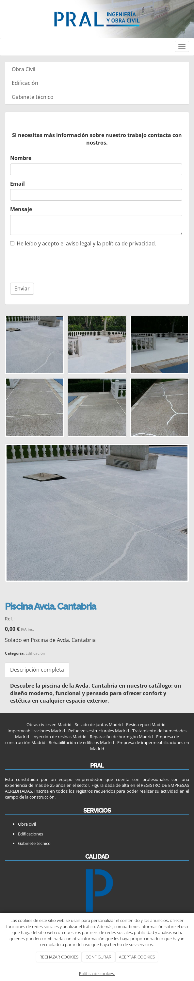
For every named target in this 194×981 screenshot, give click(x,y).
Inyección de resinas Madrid (59, 737)
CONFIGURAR (98, 957)
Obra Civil (23, 69)
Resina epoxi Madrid (146, 724)
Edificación (25, 82)
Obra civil (27, 824)
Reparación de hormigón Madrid (121, 737)
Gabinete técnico (33, 97)
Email (17, 183)
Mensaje (21, 209)
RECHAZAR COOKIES (59, 957)
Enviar (22, 288)
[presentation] (51, 263)
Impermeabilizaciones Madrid (36, 731)
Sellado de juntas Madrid (99, 724)
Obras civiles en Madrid (49, 724)
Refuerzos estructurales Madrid (98, 731)
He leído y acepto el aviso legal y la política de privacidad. (83, 243)
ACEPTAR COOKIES (137, 957)
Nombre (20, 158)
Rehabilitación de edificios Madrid (81, 742)
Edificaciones (30, 834)
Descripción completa (37, 669)
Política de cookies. (97, 973)
